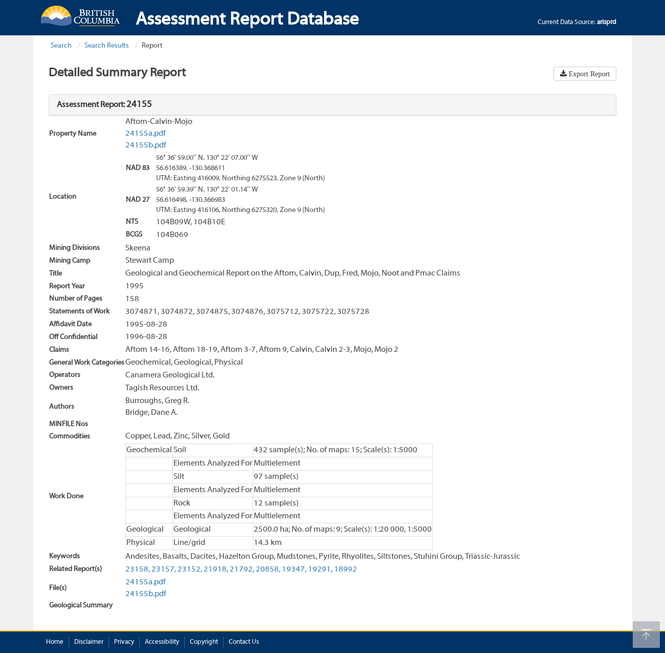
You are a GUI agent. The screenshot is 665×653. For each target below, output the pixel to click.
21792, (242, 569)
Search (61, 46)
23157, (163, 569)
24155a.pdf (145, 134)
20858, (268, 569)
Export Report (588, 73)
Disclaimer (88, 642)
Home (54, 642)
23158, (137, 569)
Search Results (106, 46)
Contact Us (244, 642)
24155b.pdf (145, 145)
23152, (190, 569)
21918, (216, 569)
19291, (320, 569)
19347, (294, 569)
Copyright (204, 642)
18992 (345, 569)
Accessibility (162, 642)
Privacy (124, 642)
